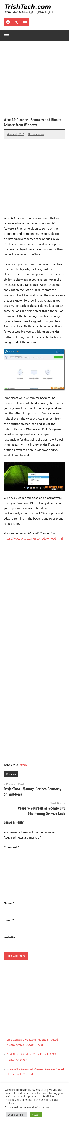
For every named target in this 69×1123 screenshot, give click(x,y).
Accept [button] (35, 1114)
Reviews (11, 774)
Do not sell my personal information (27, 1107)
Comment (11, 847)
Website (9, 937)
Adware (23, 764)
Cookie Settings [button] (16, 1114)
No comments (36, 134)
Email (9, 920)
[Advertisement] (34, 81)
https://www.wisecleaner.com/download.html (33, 538)
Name (9, 903)
